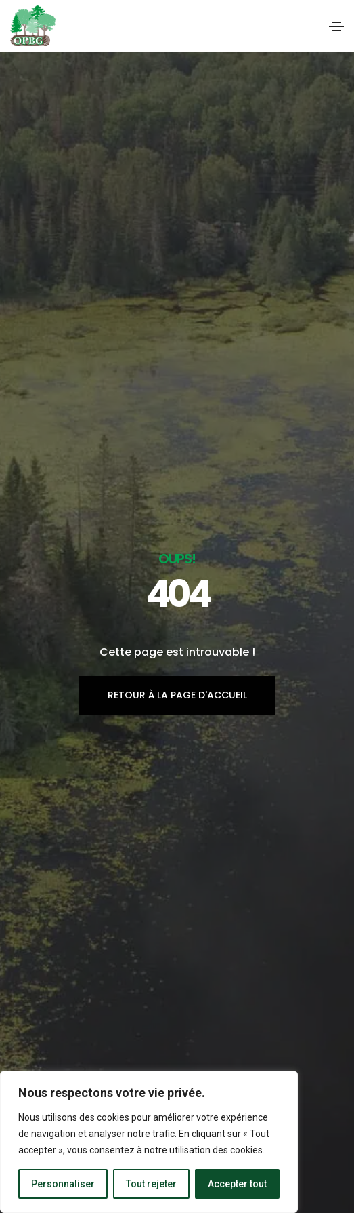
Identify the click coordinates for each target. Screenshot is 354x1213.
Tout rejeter (151, 1183)
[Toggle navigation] (336, 26)
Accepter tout (237, 1183)
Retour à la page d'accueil (177, 695)
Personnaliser (63, 1183)
